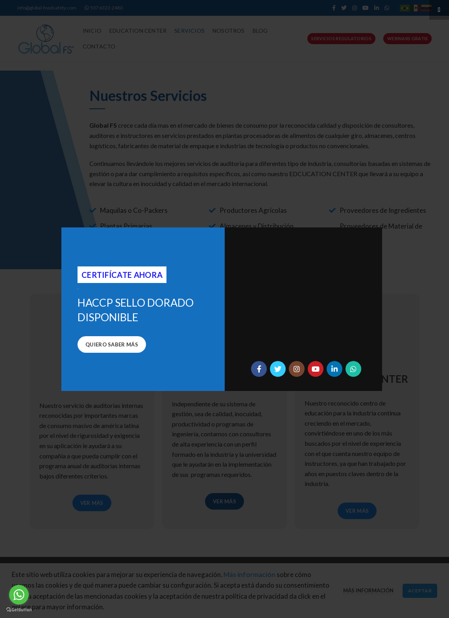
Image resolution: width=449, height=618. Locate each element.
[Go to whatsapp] (19, 595)
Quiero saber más (111, 344)
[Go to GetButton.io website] (18, 609)
